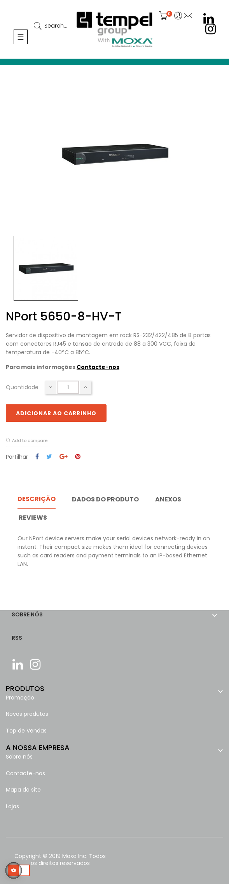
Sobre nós (19, 756)
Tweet (49, 457)
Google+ (63, 457)
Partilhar (37, 457)
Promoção (20, 697)
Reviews (33, 517)
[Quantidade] (68, 387)
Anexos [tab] (168, 499)
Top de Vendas (26, 730)
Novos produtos (27, 714)
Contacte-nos (98, 367)
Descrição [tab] (36, 498)
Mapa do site (23, 790)
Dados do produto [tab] (105, 499)
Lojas (12, 806)
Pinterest (77, 457)
